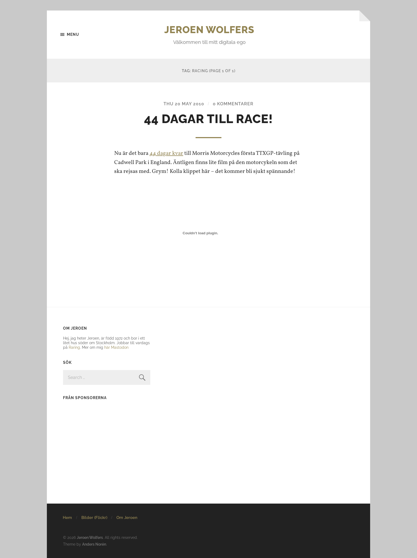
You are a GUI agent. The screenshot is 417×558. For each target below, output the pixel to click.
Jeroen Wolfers (209, 29)
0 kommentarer (233, 103)
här (107, 347)
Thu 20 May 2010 (184, 103)
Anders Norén (94, 544)
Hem (67, 517)
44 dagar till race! (208, 119)
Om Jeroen (126, 517)
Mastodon (119, 347)
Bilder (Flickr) (94, 517)
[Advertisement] (96, 439)
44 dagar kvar (166, 153)
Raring (74, 347)
